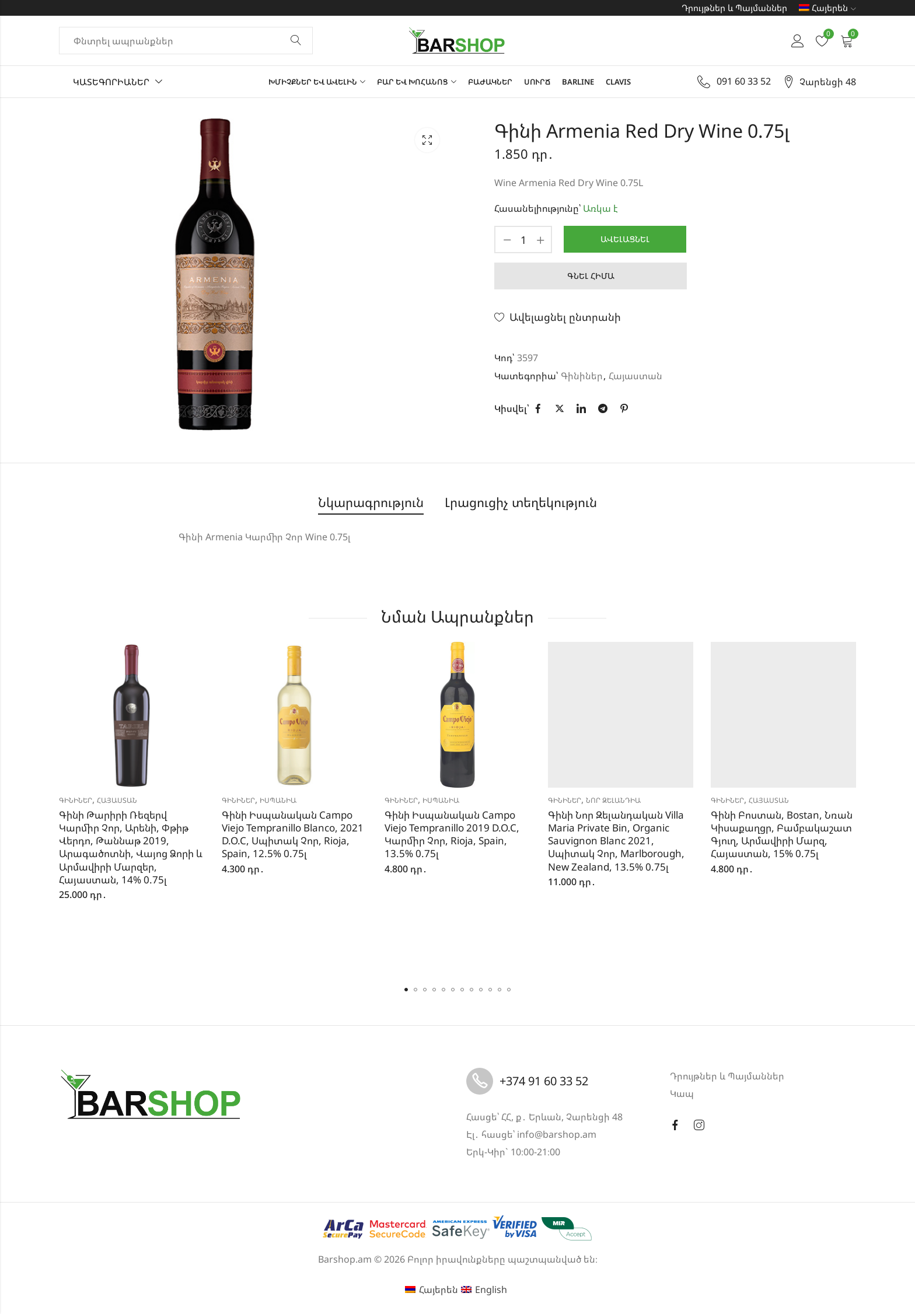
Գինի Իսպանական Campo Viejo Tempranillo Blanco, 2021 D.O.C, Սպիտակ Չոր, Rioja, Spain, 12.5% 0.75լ (293, 834)
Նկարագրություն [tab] (371, 502)
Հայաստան (635, 375)
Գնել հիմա (590, 275)
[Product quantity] (523, 239)
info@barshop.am (556, 1134)
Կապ (682, 1093)
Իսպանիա (278, 800)
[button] (406, 989)
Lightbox (427, 140)
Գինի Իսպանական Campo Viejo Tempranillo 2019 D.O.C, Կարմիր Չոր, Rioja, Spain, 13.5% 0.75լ (452, 834)
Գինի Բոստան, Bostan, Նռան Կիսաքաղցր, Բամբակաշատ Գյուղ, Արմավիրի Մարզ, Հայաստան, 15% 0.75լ (782, 834)
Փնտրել (296, 40)
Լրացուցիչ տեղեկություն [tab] (521, 502)
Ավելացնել (624, 238)
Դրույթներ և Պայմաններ (734, 7)
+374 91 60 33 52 (544, 1081)
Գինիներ (582, 375)
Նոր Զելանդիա (613, 800)
